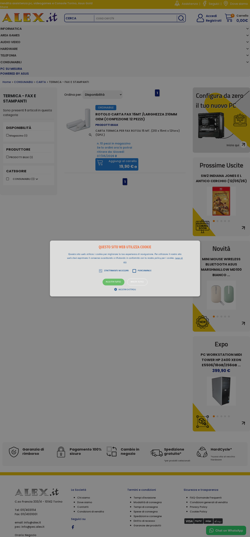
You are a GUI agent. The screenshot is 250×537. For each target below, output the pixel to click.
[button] (125, 269)
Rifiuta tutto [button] (137, 282)
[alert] (125, 268)
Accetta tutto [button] (113, 282)
